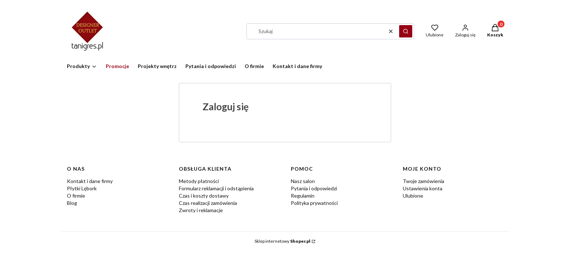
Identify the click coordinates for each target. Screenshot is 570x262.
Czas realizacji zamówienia (208, 203)
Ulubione (413, 195)
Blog (72, 203)
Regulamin (302, 195)
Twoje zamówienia (423, 181)
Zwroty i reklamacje (201, 210)
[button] (405, 31)
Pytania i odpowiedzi (314, 188)
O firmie (76, 195)
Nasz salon (303, 181)
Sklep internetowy (282, 241)
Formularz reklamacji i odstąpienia (216, 188)
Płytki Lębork (82, 188)
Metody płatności (199, 181)
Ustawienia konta (422, 188)
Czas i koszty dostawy (204, 195)
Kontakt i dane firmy (90, 181)
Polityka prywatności (314, 203)
